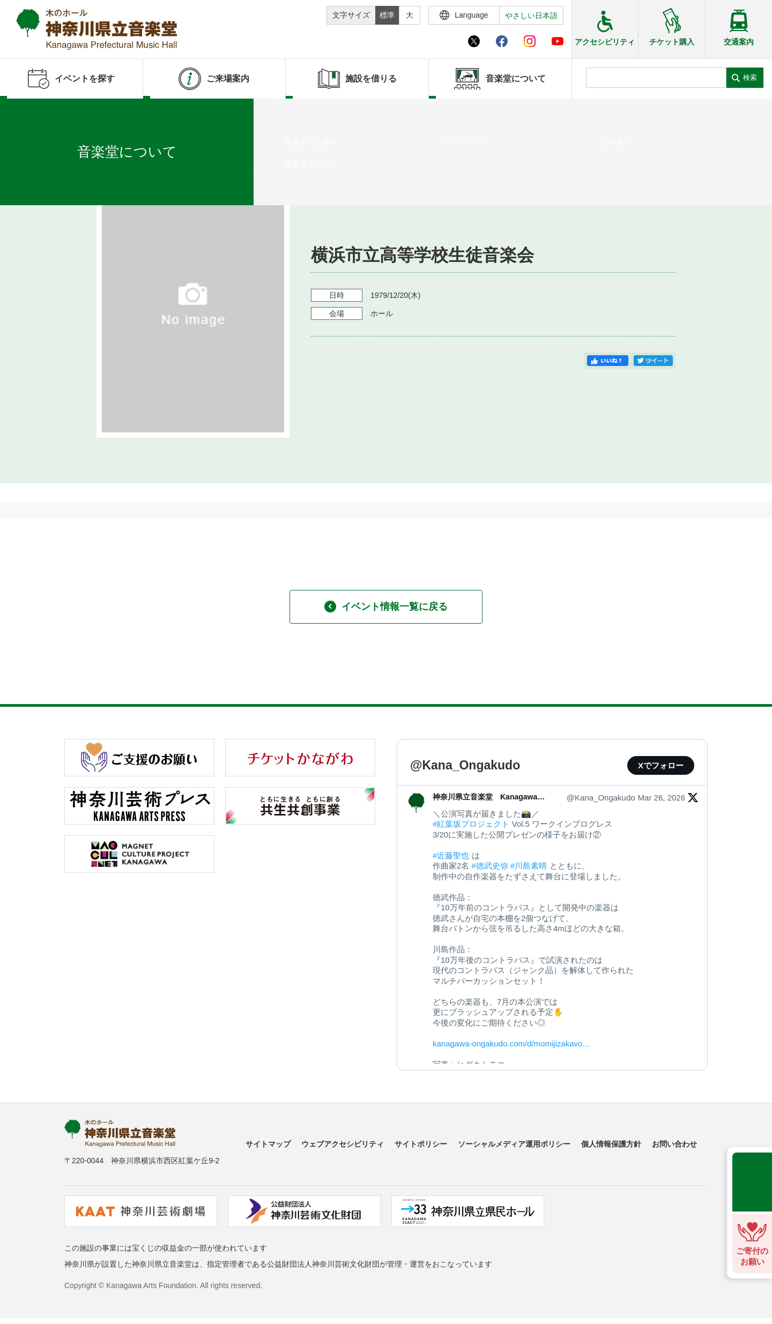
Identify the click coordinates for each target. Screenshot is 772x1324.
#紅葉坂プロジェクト (471, 823)
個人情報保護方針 (611, 1144)
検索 (750, 77)
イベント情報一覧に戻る (386, 606)
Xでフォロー (661, 765)
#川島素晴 (528, 865)
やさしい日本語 (531, 15)
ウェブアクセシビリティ (342, 1144)
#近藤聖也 (451, 855)
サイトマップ (268, 1144)
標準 (387, 15)
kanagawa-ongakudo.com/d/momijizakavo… (511, 1043)
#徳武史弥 (490, 865)
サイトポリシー (421, 1144)
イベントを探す (67, 112)
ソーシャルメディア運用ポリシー (514, 1144)
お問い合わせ (674, 1144)
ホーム (25, 112)
